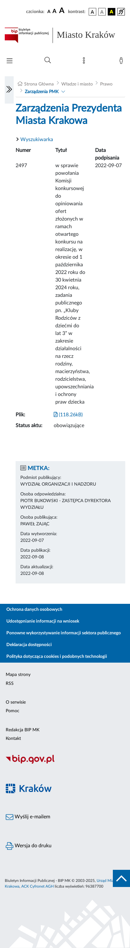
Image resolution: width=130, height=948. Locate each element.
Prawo (106, 84)
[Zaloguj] (122, 62)
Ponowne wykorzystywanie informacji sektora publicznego (63, 633)
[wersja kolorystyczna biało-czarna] (102, 12)
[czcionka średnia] (54, 11)
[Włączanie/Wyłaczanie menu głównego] (9, 61)
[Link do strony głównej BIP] (65, 35)
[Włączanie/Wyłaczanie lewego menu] (9, 90)
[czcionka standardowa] (49, 11)
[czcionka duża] (62, 11)
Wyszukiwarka (36, 139)
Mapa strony (18, 674)
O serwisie (16, 702)
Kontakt (13, 738)
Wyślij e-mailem (28, 817)
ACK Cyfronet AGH (37, 886)
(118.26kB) (68, 414)
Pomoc (12, 711)
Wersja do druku (28, 846)
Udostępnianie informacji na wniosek (42, 621)
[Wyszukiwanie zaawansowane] (47, 60)
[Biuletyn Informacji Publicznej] (65, 762)
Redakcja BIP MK (22, 730)
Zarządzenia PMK (41, 92)
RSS (10, 683)
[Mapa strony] (85, 62)
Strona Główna (39, 84)
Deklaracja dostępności (29, 645)
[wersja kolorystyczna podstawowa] (92, 12)
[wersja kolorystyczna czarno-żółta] (111, 12)
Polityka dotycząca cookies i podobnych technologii (56, 656)
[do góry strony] (121, 878)
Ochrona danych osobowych (34, 609)
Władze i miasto (77, 84)
